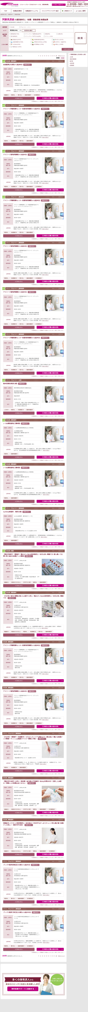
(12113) (57, 39)
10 (56, 55)
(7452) (37, 44)
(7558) (39, 42)
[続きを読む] (44, 91)
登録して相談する (58, 4)
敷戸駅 (71, 61)
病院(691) (47, 34)
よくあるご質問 (80, 11)
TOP (5, 11)
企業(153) (59, 34)
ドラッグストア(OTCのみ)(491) (32, 36)
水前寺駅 (72, 63)
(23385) (57, 44)
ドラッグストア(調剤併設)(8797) (32, 34)
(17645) (16, 42)
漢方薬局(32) (13, 36)
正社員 (11, 27)
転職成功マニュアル (32, 11)
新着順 (58, 58)
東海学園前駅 (73, 59)
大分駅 (71, 56)
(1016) (14, 44)
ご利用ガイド (68, 11)
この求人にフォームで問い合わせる (50, 98)
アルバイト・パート (25, 27)
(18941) (37, 39)
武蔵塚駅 (72, 65)
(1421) (15, 46)
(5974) (59, 42)
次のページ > (61, 55)
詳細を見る (19, 98)
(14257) (15, 39)
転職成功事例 (17, 11)
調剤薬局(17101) (14, 34)
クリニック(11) (48, 36)
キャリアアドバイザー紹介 (50, 11)
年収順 (62, 58)
